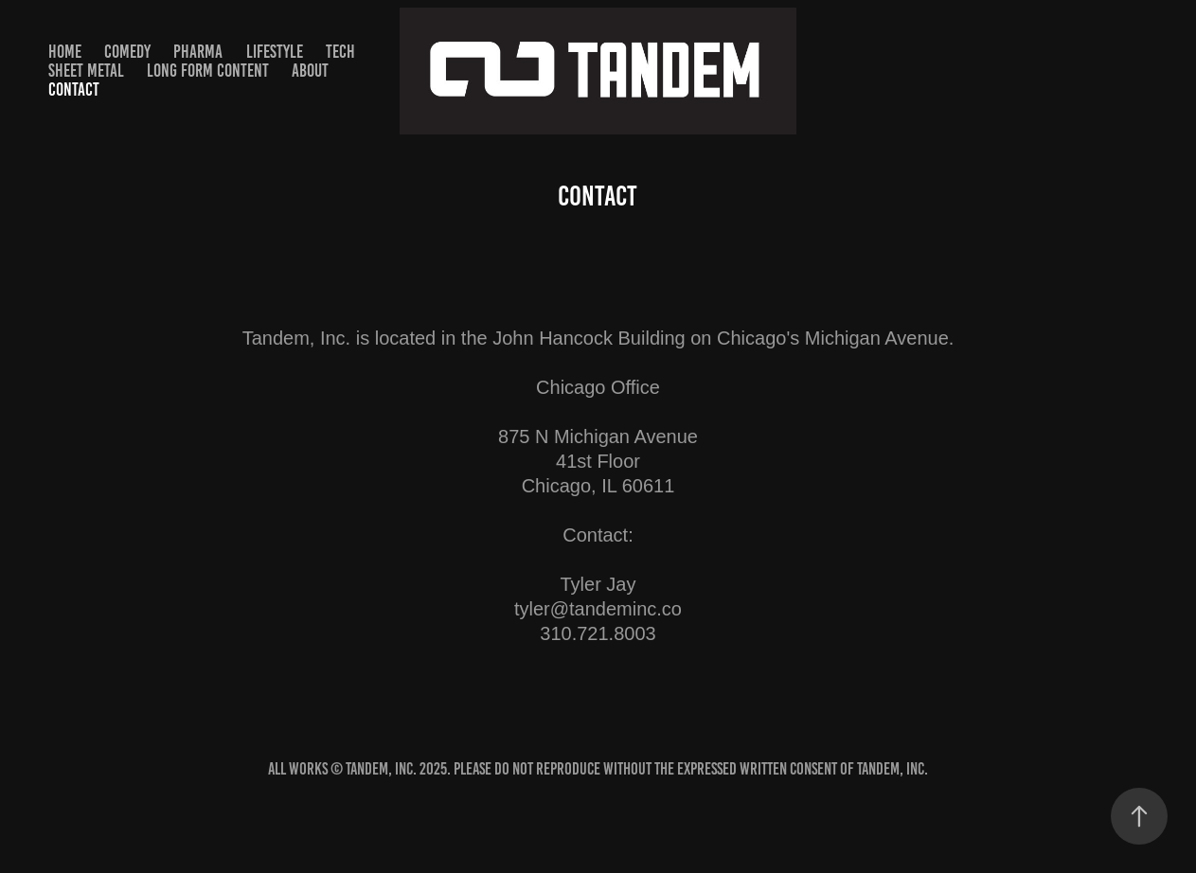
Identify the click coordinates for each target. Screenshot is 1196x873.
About (310, 70)
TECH (340, 52)
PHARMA (198, 52)
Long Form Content (208, 70)
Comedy (127, 52)
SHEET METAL (86, 70)
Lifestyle (274, 52)
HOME (64, 52)
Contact (73, 89)
